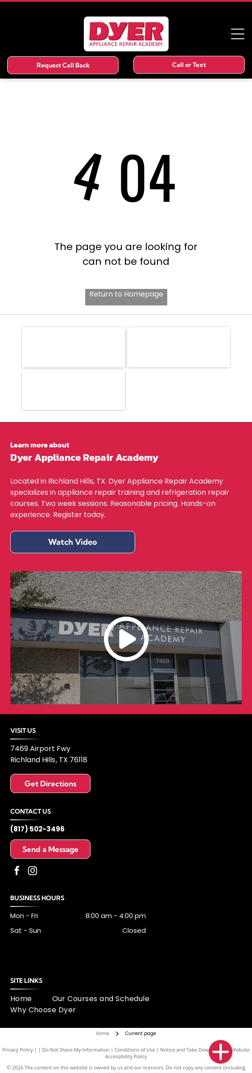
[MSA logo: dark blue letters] (73, 390)
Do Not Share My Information (75, 1049)
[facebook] (17, 872)
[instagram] (32, 872)
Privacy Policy (17, 1049)
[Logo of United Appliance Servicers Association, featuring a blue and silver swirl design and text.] (178, 347)
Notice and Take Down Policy (193, 1049)
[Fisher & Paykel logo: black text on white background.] (73, 347)
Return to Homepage (126, 294)
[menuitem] (31, 998)
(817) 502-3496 (37, 829)
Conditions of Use (135, 1049)
